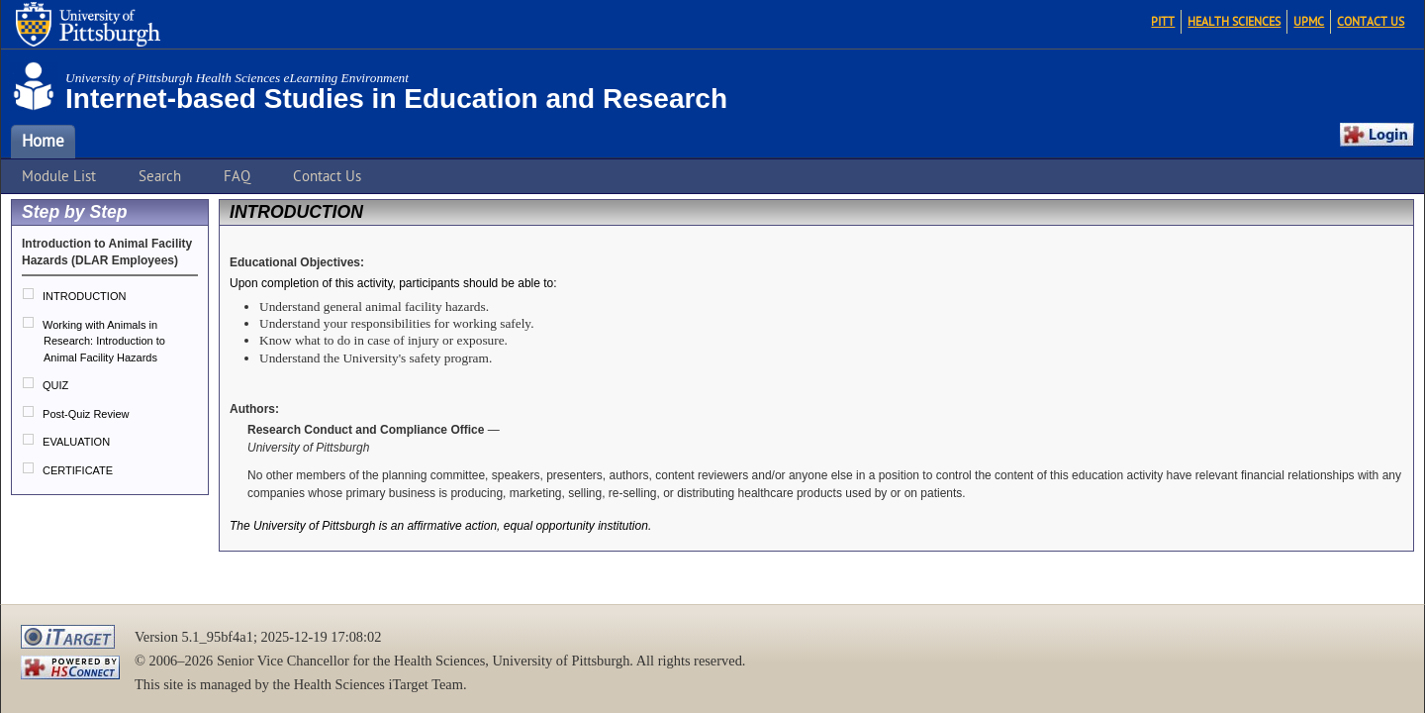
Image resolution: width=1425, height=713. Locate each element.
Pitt (1163, 22)
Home (43, 142)
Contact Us (1370, 22)
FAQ (237, 176)
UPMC (1308, 22)
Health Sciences (1234, 22)
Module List (59, 176)
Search (160, 176)
